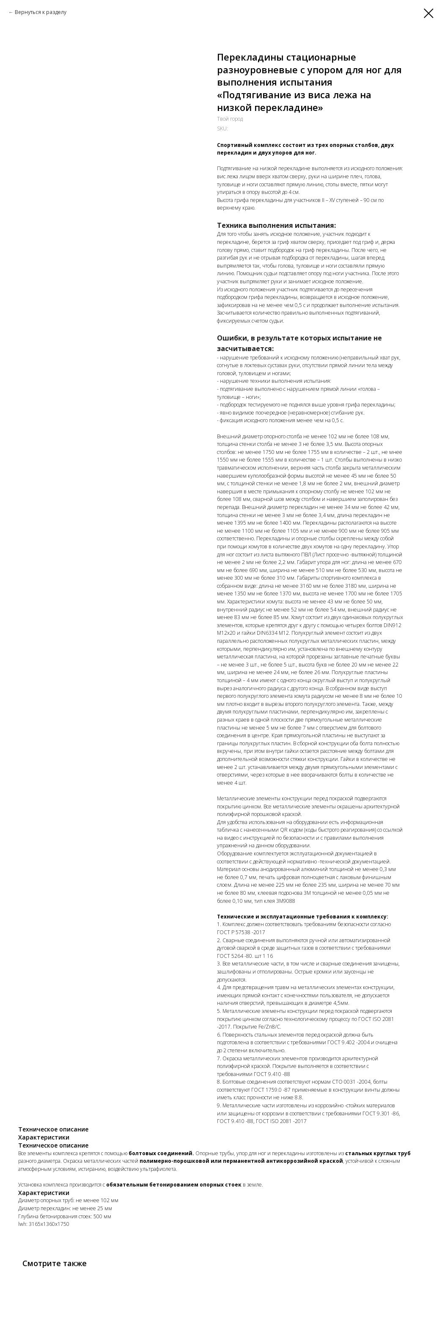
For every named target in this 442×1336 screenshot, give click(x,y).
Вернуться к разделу (40, 12)
